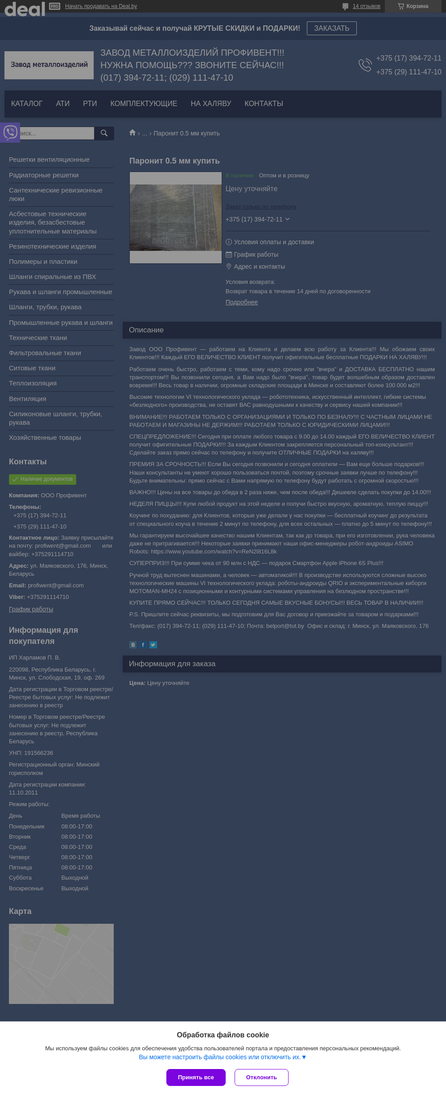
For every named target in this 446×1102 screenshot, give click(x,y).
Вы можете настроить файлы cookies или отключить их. (220, 1057)
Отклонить (261, 1077)
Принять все (196, 1077)
